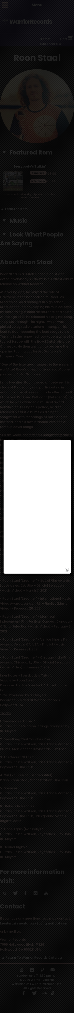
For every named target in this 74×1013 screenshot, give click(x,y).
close (66, 533)
